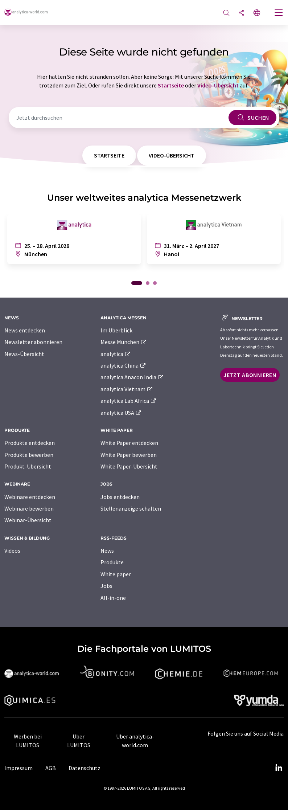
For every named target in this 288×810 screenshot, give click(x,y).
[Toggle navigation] (279, 13)
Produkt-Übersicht (27, 466)
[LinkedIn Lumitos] (278, 768)
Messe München (123, 341)
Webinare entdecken (29, 496)
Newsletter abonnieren (33, 341)
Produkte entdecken (29, 442)
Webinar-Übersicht (28, 520)
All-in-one (113, 597)
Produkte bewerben (28, 454)
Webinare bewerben (29, 508)
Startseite (171, 85)
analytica (115, 353)
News (107, 550)
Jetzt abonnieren (249, 375)
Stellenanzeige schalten (130, 508)
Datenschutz (84, 768)
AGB (50, 768)
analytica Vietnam (126, 389)
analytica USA (121, 412)
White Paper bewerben (128, 454)
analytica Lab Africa (128, 400)
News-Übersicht (24, 353)
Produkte (112, 562)
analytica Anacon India (132, 377)
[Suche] (226, 13)
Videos (12, 550)
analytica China (123, 365)
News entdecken (24, 330)
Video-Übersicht (218, 85)
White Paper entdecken (129, 442)
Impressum (18, 768)
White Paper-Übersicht (128, 466)
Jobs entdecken (120, 496)
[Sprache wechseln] (257, 13)
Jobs (106, 585)
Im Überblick (116, 330)
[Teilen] (241, 13)
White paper (115, 574)
